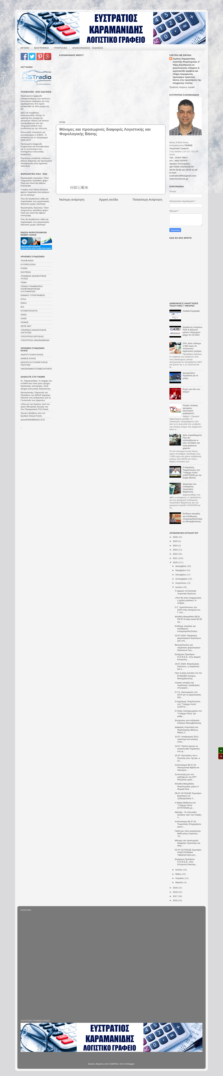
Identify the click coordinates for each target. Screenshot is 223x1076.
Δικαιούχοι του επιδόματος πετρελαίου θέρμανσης (189, 488)
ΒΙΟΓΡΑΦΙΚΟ (41, 47)
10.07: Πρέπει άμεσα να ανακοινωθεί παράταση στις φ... (187, 748)
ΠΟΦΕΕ (24, 322)
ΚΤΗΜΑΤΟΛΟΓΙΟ (29, 311)
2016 (175, 900)
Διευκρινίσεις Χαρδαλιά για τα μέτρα (190, 375)
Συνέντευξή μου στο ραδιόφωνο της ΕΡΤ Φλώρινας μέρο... (186, 777)
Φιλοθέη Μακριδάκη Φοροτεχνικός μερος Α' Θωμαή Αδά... (187, 786)
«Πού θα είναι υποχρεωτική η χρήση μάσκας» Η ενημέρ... (188, 600)
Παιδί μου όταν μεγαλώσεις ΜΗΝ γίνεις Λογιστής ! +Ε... (188, 833)
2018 (175, 892)
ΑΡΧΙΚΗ (24, 47)
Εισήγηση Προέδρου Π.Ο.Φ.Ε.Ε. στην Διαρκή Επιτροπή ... (187, 657)
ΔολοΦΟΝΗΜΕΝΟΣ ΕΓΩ (33, 420)
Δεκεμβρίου (181, 566)
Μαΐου (178, 874)
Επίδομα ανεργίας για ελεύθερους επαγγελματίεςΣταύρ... (187, 628)
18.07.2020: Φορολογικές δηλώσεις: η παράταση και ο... (187, 666)
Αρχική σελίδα (108, 199)
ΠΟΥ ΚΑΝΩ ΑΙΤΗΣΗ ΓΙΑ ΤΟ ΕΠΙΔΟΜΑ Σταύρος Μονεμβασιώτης (188, 676)
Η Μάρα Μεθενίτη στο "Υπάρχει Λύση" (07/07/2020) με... (185, 805)
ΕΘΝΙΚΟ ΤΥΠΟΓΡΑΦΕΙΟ (33, 295)
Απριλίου (180, 878)
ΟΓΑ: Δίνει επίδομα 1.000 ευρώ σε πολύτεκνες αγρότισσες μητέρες (192, 347)
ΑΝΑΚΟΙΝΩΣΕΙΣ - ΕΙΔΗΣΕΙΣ (87, 47)
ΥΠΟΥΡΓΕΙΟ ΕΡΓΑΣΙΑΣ (32, 336)
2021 (175, 558)
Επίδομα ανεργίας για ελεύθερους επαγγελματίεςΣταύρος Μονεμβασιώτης (192, 517)
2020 (175, 562)
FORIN (24, 268)
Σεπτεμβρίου (181, 579)
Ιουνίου (179, 870)
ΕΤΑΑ (23, 299)
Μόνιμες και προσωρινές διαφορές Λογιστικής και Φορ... (187, 843)
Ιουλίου (179, 587)
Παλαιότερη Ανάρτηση (147, 199)
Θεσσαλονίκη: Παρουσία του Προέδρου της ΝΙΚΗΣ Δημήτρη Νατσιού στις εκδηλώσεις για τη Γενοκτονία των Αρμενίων (36, 396)
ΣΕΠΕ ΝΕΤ (26, 326)
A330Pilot (113, 1064)
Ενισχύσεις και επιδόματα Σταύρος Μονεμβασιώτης (188, 721)
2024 (175, 545)
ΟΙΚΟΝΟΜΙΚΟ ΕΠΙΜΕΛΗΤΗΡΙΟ (36, 369)
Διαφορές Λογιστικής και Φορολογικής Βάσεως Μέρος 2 (186, 730)
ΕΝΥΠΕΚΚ (26, 272)
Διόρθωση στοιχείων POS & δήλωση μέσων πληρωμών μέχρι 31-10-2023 (192, 331)
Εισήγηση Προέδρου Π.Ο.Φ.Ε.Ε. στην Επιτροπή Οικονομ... (186, 862)
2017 (175, 896)
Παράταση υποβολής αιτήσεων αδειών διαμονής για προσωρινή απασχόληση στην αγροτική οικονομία (36, 162)
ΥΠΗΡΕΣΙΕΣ (60, 47)
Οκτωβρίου (181, 574)
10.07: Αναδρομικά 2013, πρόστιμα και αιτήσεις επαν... (187, 739)
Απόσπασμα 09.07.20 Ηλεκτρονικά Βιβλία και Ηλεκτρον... (187, 767)
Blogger (130, 1064)
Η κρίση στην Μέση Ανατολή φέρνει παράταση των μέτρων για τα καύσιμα (35, 192)
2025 (175, 541)
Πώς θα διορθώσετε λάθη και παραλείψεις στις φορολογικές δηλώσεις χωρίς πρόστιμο (35, 201)
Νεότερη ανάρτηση (71, 199)
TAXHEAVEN (27, 260)
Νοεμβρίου (180, 570)
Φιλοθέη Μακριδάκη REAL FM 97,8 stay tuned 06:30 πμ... (188, 619)
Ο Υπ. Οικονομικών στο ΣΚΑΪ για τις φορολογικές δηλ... (188, 694)
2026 (175, 537)
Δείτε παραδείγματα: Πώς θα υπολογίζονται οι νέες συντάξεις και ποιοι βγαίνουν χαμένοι (192, 441)
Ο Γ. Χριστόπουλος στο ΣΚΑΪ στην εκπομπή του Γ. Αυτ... (187, 610)
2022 (175, 554)
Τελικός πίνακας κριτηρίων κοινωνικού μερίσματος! (190, 409)
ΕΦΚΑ (24, 303)
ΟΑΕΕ (24, 318)
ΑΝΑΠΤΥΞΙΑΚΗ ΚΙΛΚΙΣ (32, 354)
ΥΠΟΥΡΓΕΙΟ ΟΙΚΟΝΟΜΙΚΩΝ (35, 340)
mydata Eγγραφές (191, 311)
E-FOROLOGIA (28, 264)
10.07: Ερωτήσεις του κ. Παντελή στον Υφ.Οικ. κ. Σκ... (187, 758)
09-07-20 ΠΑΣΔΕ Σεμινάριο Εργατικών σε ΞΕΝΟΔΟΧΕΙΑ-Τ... (188, 796)
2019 (175, 888)
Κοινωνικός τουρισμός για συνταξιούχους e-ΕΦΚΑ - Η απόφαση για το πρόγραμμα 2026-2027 (34, 136)
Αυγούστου (181, 583)
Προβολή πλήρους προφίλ (182, 87)
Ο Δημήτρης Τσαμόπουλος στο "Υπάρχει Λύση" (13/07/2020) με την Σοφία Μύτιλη (192, 472)
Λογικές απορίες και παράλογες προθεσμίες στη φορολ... (187, 685)
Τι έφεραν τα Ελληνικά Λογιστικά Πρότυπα (185, 592)
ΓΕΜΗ (24, 282)
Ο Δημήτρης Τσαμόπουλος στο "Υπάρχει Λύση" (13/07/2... (187, 704)
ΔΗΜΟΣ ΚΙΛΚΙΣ (28, 358)
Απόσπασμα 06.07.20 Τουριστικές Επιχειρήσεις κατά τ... (188, 824)
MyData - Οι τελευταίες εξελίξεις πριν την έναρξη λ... (188, 815)
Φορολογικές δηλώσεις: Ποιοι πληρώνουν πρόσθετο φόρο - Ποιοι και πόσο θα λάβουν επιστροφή (35, 182)
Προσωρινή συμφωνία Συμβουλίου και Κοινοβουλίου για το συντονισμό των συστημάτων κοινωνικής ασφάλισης (35, 149)
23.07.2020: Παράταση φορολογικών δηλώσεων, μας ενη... (188, 638)
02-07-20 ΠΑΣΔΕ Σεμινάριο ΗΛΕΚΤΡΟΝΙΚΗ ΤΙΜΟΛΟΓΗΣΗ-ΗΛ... (188, 852)
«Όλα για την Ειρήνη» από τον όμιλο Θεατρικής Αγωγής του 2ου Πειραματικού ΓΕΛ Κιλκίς (35, 406)
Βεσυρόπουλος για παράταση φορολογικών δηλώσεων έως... (187, 647)
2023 (175, 550)
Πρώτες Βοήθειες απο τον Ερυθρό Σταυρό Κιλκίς (33, 414)
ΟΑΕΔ (24, 314)
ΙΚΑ (22, 307)
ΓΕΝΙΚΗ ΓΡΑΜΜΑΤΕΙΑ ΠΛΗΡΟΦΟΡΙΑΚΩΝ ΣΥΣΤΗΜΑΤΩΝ (32, 289)
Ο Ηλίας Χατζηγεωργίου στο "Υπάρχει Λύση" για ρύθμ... (188, 713)
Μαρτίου (179, 882)
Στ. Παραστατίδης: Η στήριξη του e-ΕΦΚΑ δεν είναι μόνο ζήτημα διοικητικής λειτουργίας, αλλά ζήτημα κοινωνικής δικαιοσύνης (36, 385)
